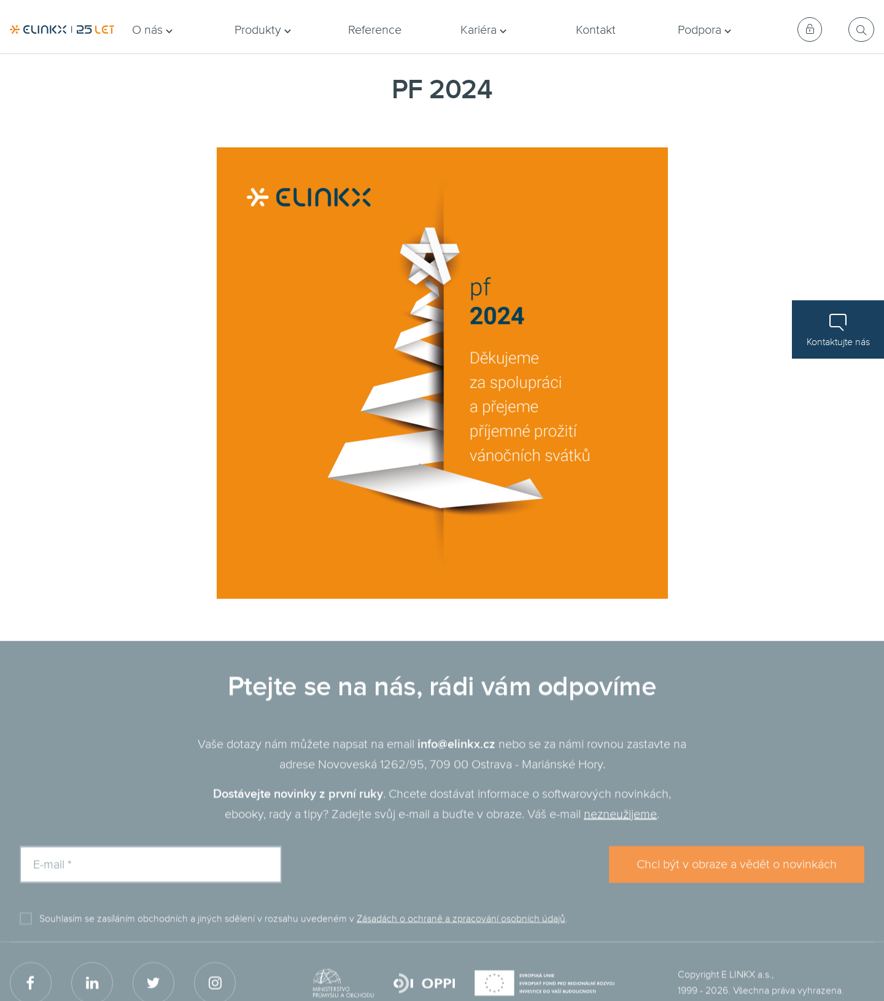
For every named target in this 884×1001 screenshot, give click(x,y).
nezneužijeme (620, 829)
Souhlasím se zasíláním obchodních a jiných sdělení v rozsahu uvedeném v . (303, 933)
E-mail (52, 879)
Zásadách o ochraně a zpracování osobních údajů (461, 933)
